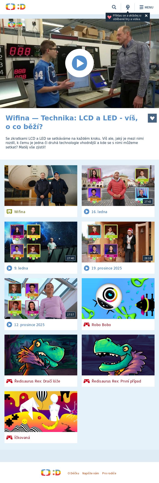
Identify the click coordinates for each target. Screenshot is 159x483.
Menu (145, 7)
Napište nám (90, 473)
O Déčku (73, 473)
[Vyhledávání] (114, 7)
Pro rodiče (109, 473)
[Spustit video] (79, 63)
